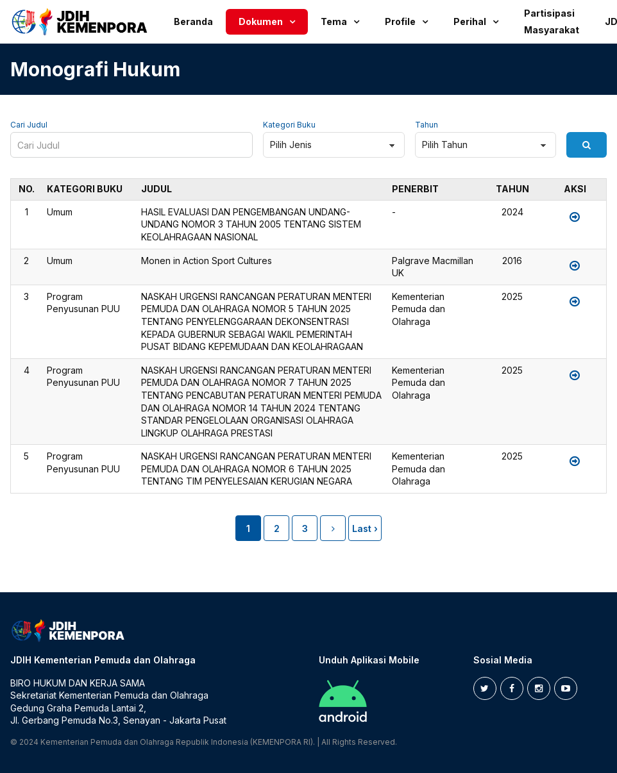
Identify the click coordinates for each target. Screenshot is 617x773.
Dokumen (261, 21)
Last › (365, 528)
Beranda (193, 21)
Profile (400, 21)
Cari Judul (28, 125)
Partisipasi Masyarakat (551, 21)
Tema (334, 21)
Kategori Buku (289, 125)
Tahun (426, 125)
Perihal (469, 21)
